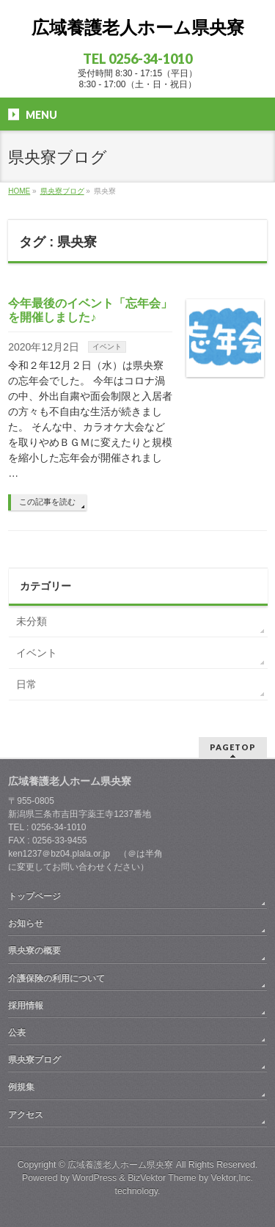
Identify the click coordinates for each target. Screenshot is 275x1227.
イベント (107, 347)
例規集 (21, 1087)
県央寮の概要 (34, 950)
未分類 (31, 621)
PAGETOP (233, 747)
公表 (17, 1033)
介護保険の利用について (56, 978)
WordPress (94, 1178)
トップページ (34, 896)
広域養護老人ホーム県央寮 (138, 27)
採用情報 (25, 1005)
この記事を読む (47, 501)
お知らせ (25, 923)
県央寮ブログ (34, 1060)
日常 (26, 684)
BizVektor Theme (162, 1178)
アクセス (25, 1115)
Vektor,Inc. (232, 1178)
